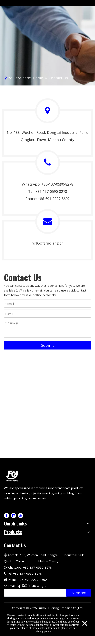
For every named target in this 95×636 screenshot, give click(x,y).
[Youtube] (20, 515)
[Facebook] (6, 515)
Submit (47, 345)
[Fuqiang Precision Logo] (13, 476)
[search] (34, 592)
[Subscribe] (78, 593)
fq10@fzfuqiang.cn (48, 243)
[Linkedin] (13, 515)
